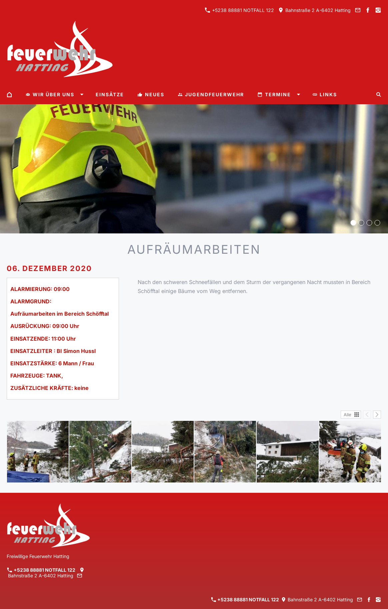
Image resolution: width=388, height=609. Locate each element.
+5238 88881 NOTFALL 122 (239, 10)
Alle (347, 414)
